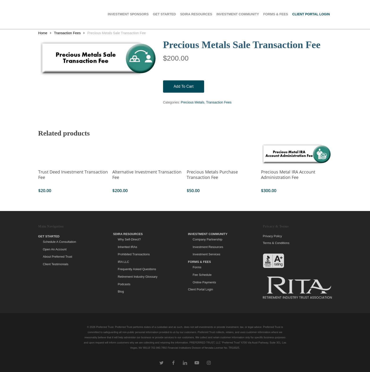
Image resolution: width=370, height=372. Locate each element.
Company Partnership (207, 239)
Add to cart (183, 86)
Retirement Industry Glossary (137, 276)
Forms (197, 267)
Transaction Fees (67, 33)
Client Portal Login (200, 289)
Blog (121, 291)
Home (42, 33)
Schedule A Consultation (59, 242)
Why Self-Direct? (129, 239)
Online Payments (204, 282)
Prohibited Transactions (134, 254)
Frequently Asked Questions (137, 269)
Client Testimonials (55, 264)
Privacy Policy (272, 236)
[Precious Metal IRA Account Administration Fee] (296, 154)
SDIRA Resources (128, 234)
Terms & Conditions (276, 243)
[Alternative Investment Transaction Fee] (147, 154)
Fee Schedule (202, 275)
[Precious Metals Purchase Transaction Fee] (222, 154)
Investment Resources (208, 247)
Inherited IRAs (127, 247)
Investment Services (206, 254)
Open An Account (55, 249)
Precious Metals (192, 102)
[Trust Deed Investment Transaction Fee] (73, 154)
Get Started (49, 236)
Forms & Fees (199, 262)
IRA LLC (123, 262)
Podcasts (124, 284)
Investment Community (207, 234)
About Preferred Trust (57, 256)
